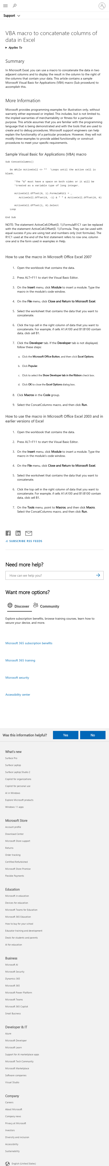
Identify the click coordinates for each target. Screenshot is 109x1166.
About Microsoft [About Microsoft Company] (13, 1109)
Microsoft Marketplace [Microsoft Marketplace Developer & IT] (17, 1068)
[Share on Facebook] (8, 532)
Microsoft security (17, 677)
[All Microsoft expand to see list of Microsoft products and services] (5, 6)
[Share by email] (26, 532)
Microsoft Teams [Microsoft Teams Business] (14, 999)
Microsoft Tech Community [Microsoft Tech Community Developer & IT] (19, 1061)
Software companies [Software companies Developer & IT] (15, 1075)
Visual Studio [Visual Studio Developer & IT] (12, 1082)
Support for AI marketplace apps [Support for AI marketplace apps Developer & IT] (22, 1054)
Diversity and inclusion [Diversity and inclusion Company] (17, 1137)
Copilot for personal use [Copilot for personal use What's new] (17, 786)
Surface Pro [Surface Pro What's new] (11, 758)
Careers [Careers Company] (9, 1102)
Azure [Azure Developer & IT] (8, 1033)
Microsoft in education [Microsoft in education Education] (17, 895)
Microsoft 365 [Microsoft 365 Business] (12, 985)
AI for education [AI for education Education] (13, 944)
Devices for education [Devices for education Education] (16, 902)
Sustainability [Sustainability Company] (12, 1151)
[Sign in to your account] (102, 6)
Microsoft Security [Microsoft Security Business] (14, 971)
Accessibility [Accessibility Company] (11, 1144)
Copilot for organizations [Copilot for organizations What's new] (18, 779)
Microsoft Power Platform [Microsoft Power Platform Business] (18, 992)
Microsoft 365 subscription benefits (28, 643)
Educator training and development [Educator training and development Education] (23, 930)
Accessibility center (17, 694)
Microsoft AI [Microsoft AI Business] (11, 964)
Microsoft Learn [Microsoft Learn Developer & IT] (13, 1047)
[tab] (19, 607)
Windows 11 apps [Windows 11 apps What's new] (14, 806)
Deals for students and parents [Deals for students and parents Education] (21, 937)
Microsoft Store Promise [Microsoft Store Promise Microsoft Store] (18, 868)
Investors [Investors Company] (10, 1130)
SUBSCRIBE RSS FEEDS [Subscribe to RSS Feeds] (25, 541)
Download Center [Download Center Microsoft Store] (14, 834)
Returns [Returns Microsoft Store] (9, 847)
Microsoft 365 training (20, 660)
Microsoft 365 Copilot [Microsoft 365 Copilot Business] (16, 1006)
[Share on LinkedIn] (16, 532)
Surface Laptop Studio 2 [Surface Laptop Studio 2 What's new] (17, 772)
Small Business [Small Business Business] (13, 1013)
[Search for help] (15, 5)
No (93, 735)
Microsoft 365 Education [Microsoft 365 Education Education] (18, 916)
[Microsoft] (54, 3)
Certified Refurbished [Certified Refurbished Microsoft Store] (16, 861)
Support (9, 15)
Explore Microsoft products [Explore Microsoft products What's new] (19, 800)
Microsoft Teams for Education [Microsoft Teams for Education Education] (21, 909)
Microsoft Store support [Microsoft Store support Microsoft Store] (17, 840)
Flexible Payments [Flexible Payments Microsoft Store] (14, 875)
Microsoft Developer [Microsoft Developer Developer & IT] (16, 1040)
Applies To (15, 47)
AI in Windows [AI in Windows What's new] (12, 793)
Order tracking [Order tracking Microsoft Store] (12, 854)
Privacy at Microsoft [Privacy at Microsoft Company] (15, 1123)
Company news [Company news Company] (13, 1116)
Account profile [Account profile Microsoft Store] (13, 827)
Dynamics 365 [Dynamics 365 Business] (12, 978)
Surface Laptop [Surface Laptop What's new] (13, 765)
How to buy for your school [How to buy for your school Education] (19, 923)
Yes (65, 735)
